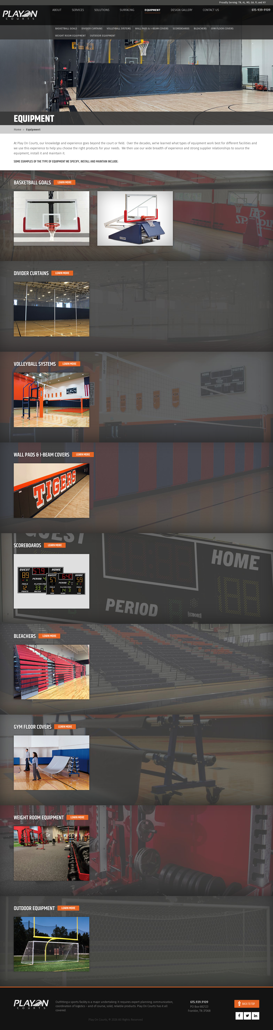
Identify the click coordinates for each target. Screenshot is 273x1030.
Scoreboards (181, 28)
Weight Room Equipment (70, 36)
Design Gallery (185, 15)
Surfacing (130, 15)
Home (17, 129)
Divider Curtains (91, 28)
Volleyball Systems (119, 28)
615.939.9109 (199, 1002)
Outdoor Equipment (102, 36)
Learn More (64, 182)
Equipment (155, 15)
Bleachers (200, 28)
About (60, 15)
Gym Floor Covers (222, 28)
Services (81, 15)
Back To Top (248, 1003)
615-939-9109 (256, 15)
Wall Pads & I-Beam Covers (151, 28)
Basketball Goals (66, 28)
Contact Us (214, 15)
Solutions (105, 15)
